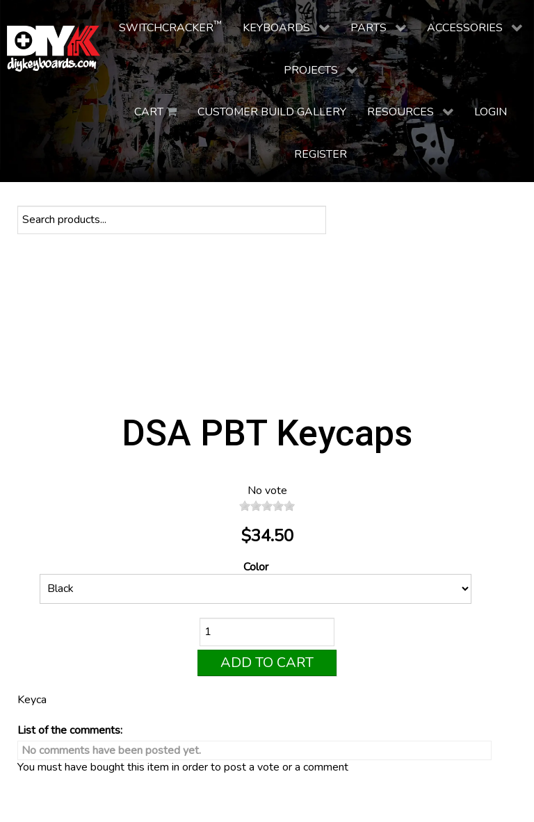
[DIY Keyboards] (53, 48)
